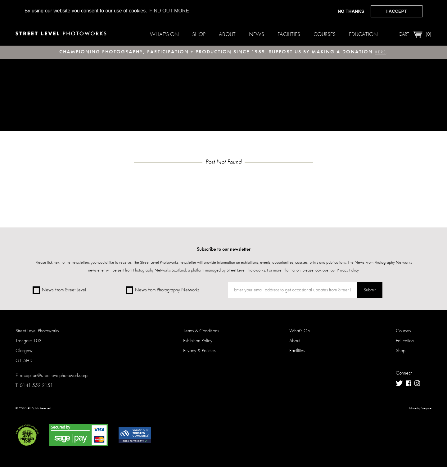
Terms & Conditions (201, 333)
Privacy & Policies (199, 353)
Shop (198, 34)
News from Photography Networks (162, 290)
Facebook (408, 386)
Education (363, 34)
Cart (415, 34)
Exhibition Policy (197, 343)
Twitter (399, 386)
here (380, 51)
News (256, 34)
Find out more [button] (169, 10)
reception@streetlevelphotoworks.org (54, 378)
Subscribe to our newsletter (224, 249)
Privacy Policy (348, 270)
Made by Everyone (420, 411)
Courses (325, 34)
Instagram (417, 385)
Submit (367, 290)
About (227, 34)
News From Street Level (59, 290)
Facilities (289, 34)
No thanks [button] (351, 11)
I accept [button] (396, 11)
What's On (164, 34)
